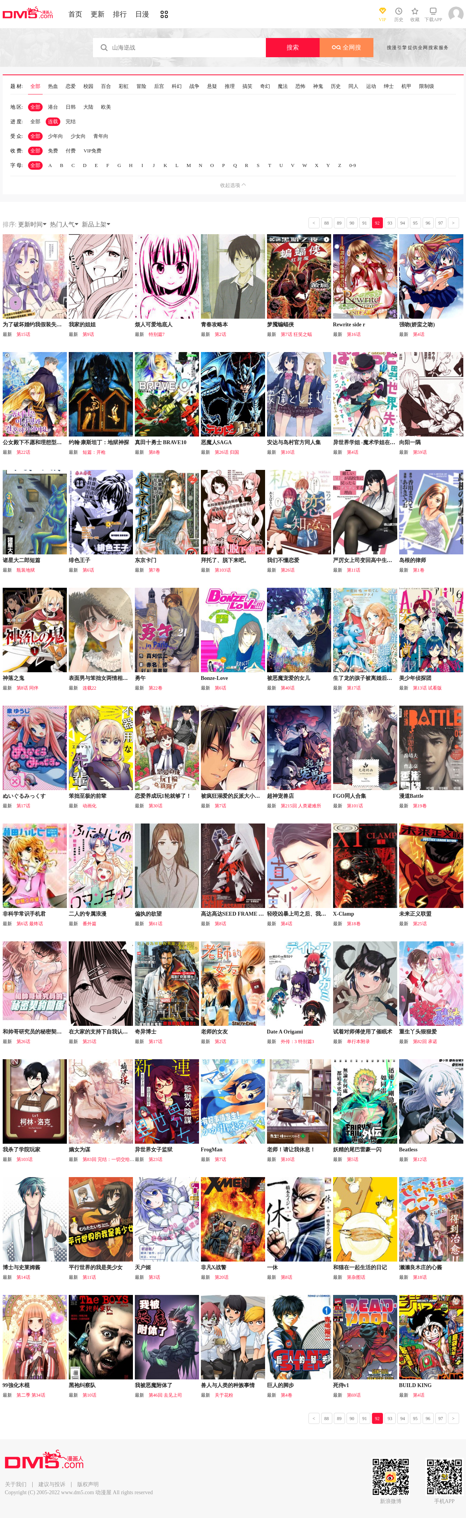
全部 (35, 86)
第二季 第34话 (31, 1395)
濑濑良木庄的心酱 (420, 1267)
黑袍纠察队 (82, 1385)
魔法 (283, 86)
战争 (194, 86)
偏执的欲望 (148, 914)
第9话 (88, 334)
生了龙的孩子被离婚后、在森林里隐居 (379, 678)
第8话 (220, 923)
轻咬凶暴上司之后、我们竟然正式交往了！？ (321, 914)
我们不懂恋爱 (283, 560)
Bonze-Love (214, 678)
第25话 (420, 923)
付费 (71, 151)
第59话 (420, 452)
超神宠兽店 (280, 796)
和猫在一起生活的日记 (360, 1267)
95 (415, 223)
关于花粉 (224, 1395)
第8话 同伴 (27, 688)
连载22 (89, 688)
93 (390, 223)
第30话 (156, 806)
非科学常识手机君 (24, 914)
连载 (53, 121)
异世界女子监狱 (153, 1150)
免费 (53, 151)
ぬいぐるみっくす (24, 796)
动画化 (89, 806)
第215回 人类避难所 (301, 806)
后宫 (159, 86)
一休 (272, 1267)
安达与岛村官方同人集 (294, 442)
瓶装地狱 (26, 570)
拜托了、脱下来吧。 (225, 560)
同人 (353, 86)
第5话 (352, 1159)
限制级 (426, 86)
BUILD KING (415, 1385)
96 (428, 223)
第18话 (420, 1277)
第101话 (355, 806)
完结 (71, 121)
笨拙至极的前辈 (87, 796)
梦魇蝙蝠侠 (280, 324)
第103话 (223, 570)
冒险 (141, 86)
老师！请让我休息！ (291, 1150)
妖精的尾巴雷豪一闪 (357, 1150)
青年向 (100, 136)
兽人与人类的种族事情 (228, 1385)
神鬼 (318, 86)
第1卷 (419, 570)
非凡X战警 (213, 1267)
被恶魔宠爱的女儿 (288, 678)
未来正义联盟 (415, 914)
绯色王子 (79, 560)
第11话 (354, 570)
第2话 (220, 334)
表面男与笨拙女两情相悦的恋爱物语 (112, 678)
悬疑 (212, 86)
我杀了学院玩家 (21, 1150)
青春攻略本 (214, 324)
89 (339, 223)
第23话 (156, 1159)
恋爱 (71, 86)
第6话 (88, 570)
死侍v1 (341, 1385)
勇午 (140, 678)
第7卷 (154, 570)
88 (326, 223)
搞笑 (247, 86)
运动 (371, 86)
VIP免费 (92, 151)
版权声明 (88, 1484)
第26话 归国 (227, 452)
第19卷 (420, 806)
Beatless (408, 1150)
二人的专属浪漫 (87, 914)
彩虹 (124, 86)
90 (352, 223)
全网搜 (346, 47)
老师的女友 (214, 1032)
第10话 (288, 452)
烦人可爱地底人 (153, 324)
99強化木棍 (16, 1385)
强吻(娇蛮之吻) (417, 324)
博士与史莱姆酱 (21, 1267)
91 (364, 223)
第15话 (23, 334)
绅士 (389, 86)
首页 (75, 14)
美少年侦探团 (415, 678)
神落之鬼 (13, 678)
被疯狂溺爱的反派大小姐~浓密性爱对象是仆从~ (257, 796)
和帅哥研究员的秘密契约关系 (38, 1032)
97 (440, 223)
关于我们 (16, 1484)
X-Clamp (343, 914)
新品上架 (96, 224)
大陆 (88, 107)
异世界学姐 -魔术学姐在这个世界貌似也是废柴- (389, 442)
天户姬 (143, 1267)
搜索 (293, 47)
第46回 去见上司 (165, 1395)
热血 (53, 86)
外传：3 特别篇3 (297, 1041)
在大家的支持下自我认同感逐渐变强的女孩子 (122, 1032)
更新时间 (32, 224)
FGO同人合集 (349, 796)
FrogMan (212, 1150)
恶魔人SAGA (216, 442)
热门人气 (64, 224)
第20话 (222, 1277)
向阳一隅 (410, 442)
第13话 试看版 (427, 688)
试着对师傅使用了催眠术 (362, 1032)
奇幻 (265, 86)
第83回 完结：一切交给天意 (111, 1159)
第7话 (220, 806)
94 (402, 223)
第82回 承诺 (425, 1041)
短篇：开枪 (94, 452)
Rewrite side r (349, 324)
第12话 (420, 1159)
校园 (88, 86)
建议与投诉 (51, 1484)
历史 (336, 86)
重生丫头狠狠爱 (418, 1032)
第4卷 (286, 1395)
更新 (97, 14)
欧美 (106, 107)
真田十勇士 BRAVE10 (161, 442)
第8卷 (154, 452)
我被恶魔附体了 (153, 1385)
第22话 (23, 452)
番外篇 (89, 923)
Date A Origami (285, 1032)
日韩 (71, 107)
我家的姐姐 (82, 324)
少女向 (78, 136)
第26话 (288, 570)
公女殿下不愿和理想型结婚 (35, 442)
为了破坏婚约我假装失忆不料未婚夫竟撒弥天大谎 (62, 324)
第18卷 (354, 923)
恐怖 (300, 86)
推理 (230, 86)
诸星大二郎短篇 (21, 560)
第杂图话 (356, 1277)
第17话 (354, 688)
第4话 (419, 334)
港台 (53, 107)
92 (377, 223)
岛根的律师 (412, 560)
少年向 (55, 136)
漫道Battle (411, 796)
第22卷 (156, 688)
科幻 (177, 86)
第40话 (288, 688)
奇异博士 (145, 1032)
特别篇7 (157, 334)
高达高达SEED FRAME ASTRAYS (242, 914)
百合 (106, 86)
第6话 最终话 (30, 923)
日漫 (142, 14)
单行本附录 (358, 1041)
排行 (120, 14)
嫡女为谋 (79, 1150)
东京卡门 (145, 560)
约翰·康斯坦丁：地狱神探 (99, 442)
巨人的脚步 (280, 1385)
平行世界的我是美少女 (96, 1267)
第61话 (156, 923)
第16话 (354, 334)
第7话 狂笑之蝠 (296, 334)
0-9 (352, 165)
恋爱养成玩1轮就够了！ (163, 796)
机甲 (406, 86)
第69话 (354, 1395)
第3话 (154, 1277)
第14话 (23, 1277)
